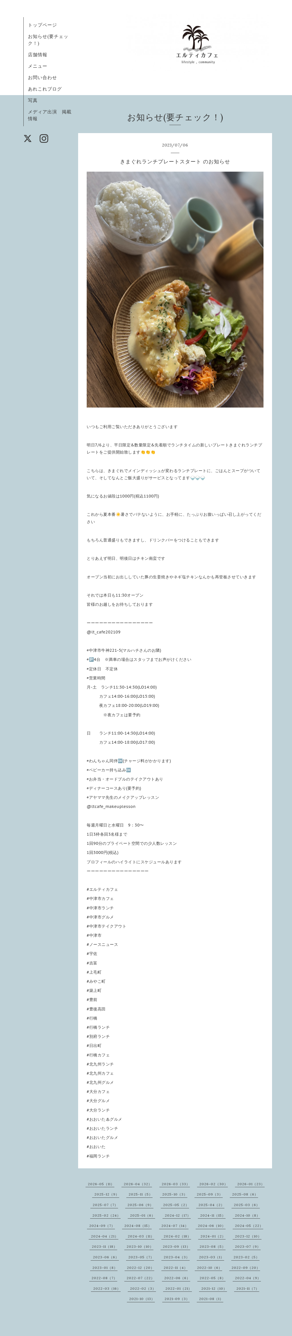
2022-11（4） (176, 1267)
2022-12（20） (140, 1267)
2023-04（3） (177, 1257)
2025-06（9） (140, 1205)
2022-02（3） (143, 1288)
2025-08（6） (245, 1194)
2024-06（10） (212, 1225)
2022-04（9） (248, 1278)
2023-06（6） (106, 1257)
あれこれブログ (45, 89)
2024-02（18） (177, 1236)
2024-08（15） (138, 1225)
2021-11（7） (247, 1288)
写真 (33, 100)
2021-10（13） (142, 1299)
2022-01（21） (178, 1288)
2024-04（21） (104, 1236)
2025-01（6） (142, 1215)
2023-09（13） (176, 1246)
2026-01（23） (251, 1184)
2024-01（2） (213, 1236)
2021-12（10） (214, 1288)
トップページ (42, 25)
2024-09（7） (102, 1225)
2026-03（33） (176, 1184)
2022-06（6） (177, 1278)
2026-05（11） (101, 1184)
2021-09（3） (177, 1299)
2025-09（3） (210, 1194)
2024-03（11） (141, 1236)
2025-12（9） (106, 1194)
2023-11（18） (104, 1246)
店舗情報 (37, 54)
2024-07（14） (174, 1225)
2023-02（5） (246, 1257)
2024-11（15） (213, 1215)
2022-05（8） (213, 1278)
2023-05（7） (141, 1257)
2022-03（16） (107, 1288)
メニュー (37, 66)
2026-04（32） (138, 1184)
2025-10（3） (174, 1194)
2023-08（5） (213, 1246)
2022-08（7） (104, 1278)
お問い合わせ (42, 77)
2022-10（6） (209, 1267)
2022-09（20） (246, 1267)
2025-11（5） (141, 1194)
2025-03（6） (247, 1205)
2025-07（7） (105, 1205)
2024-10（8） (247, 1215)
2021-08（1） (211, 1299)
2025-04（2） (211, 1205)
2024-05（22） (249, 1225)
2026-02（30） (213, 1184)
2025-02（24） (106, 1215)
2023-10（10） (140, 1246)
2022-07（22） (141, 1278)
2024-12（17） (178, 1215)
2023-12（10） (248, 1236)
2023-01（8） (104, 1267)
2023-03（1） (211, 1257)
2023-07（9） (248, 1246)
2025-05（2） (176, 1205)
